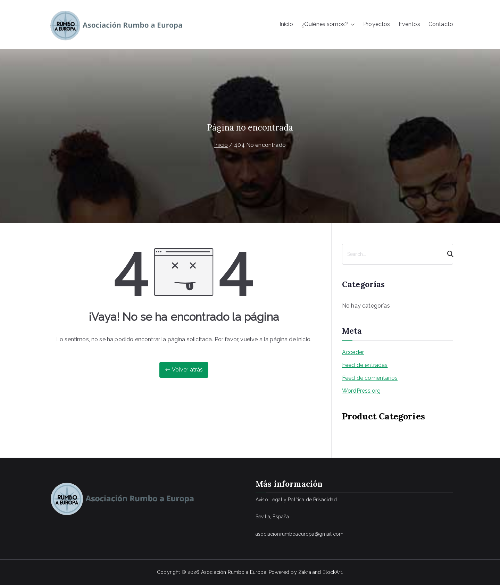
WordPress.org (361, 390)
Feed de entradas (365, 365)
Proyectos (376, 24)
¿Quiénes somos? (328, 24)
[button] (351, 24)
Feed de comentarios (370, 378)
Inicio (286, 24)
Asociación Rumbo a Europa (233, 572)
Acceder (353, 352)
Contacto (440, 24)
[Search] (447, 254)
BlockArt (332, 572)
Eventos (409, 24)
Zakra (304, 572)
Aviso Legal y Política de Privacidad (296, 499)
